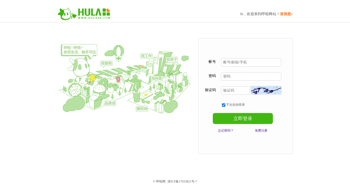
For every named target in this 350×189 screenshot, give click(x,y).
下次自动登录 (233, 105)
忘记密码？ (226, 130)
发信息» (286, 14)
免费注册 (261, 130)
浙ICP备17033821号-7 (182, 181)
